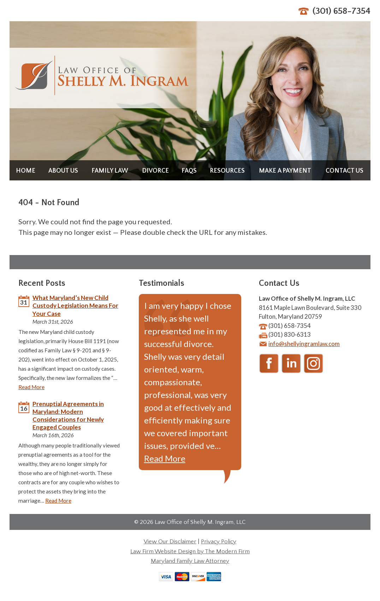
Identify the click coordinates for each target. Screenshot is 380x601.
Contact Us (344, 170)
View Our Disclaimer (170, 541)
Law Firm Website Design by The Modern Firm (190, 551)
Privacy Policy (218, 541)
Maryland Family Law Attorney (190, 561)
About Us (63, 170)
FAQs (189, 170)
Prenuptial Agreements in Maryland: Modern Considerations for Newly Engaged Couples (68, 415)
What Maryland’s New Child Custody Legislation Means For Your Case (75, 305)
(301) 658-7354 (341, 11)
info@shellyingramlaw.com (304, 343)
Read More (31, 387)
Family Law (109, 170)
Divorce (155, 170)
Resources (227, 170)
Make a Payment (285, 170)
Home (25, 170)
